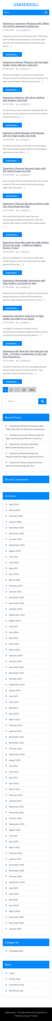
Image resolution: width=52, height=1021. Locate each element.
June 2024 (14, 632)
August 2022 (15, 760)
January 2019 (15, 928)
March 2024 (14, 649)
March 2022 (14, 789)
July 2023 (13, 696)
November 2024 (16, 603)
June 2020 (14, 893)
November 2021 (16, 812)
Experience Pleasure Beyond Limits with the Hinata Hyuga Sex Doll (24, 170)
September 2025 (17, 545)
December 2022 (16, 736)
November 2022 (16, 742)
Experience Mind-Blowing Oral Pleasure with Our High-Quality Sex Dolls (23, 134)
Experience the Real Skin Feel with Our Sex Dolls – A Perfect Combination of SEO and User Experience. (25, 354)
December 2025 (16, 527)
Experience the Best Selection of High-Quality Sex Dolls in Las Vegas (23, 317)
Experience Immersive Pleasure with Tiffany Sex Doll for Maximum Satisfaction (26, 25)
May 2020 (13, 899)
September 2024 (17, 614)
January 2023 (15, 731)
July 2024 (13, 626)
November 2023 (16, 673)
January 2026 (15, 521)
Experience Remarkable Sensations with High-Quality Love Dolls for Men (24, 282)
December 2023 (16, 667)
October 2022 (15, 748)
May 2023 (13, 707)
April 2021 (14, 841)
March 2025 (14, 580)
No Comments (23, 30)
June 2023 (14, 702)
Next (32, 389)
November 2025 (16, 533)
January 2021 (15, 859)
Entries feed (14, 979)
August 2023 (15, 690)
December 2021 (16, 806)
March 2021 (14, 847)
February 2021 (15, 853)
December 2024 (16, 597)
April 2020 (14, 905)
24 (24, 389)
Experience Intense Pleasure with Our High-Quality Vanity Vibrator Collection (26, 64)
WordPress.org (16, 990)
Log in (12, 973)
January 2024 (15, 661)
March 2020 (14, 911)
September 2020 (17, 882)
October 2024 (15, 609)
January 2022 (15, 800)
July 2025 (13, 556)
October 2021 (15, 818)
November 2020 (16, 870)
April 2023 (14, 713)
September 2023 (17, 684)
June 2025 (14, 562)
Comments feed (16, 984)
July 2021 (13, 835)
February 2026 (15, 516)
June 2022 (14, 771)
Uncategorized (16, 950)
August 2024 (15, 620)
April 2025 (14, 574)
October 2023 (15, 678)
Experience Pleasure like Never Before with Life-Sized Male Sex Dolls (26, 205)
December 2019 (16, 917)
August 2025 (15, 550)
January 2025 (15, 591)
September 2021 (17, 824)
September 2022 (17, 754)
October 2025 (15, 539)
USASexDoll (26, 4)
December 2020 (16, 864)
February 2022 (16, 795)
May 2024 (13, 638)
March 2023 (14, 719)
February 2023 (15, 725)
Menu (6, 12)
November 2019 (16, 922)
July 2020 (13, 888)
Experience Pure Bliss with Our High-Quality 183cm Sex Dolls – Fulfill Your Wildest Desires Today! (26, 245)
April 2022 (14, 783)
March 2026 (14, 510)
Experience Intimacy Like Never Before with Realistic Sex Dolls (24, 99)
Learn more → (12, 54)
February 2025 (15, 585)
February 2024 (15, 655)
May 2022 (13, 777)
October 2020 (15, 876)
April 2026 (14, 504)
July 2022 (13, 766)
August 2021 (15, 829)
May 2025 (13, 568)
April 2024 (14, 643)
